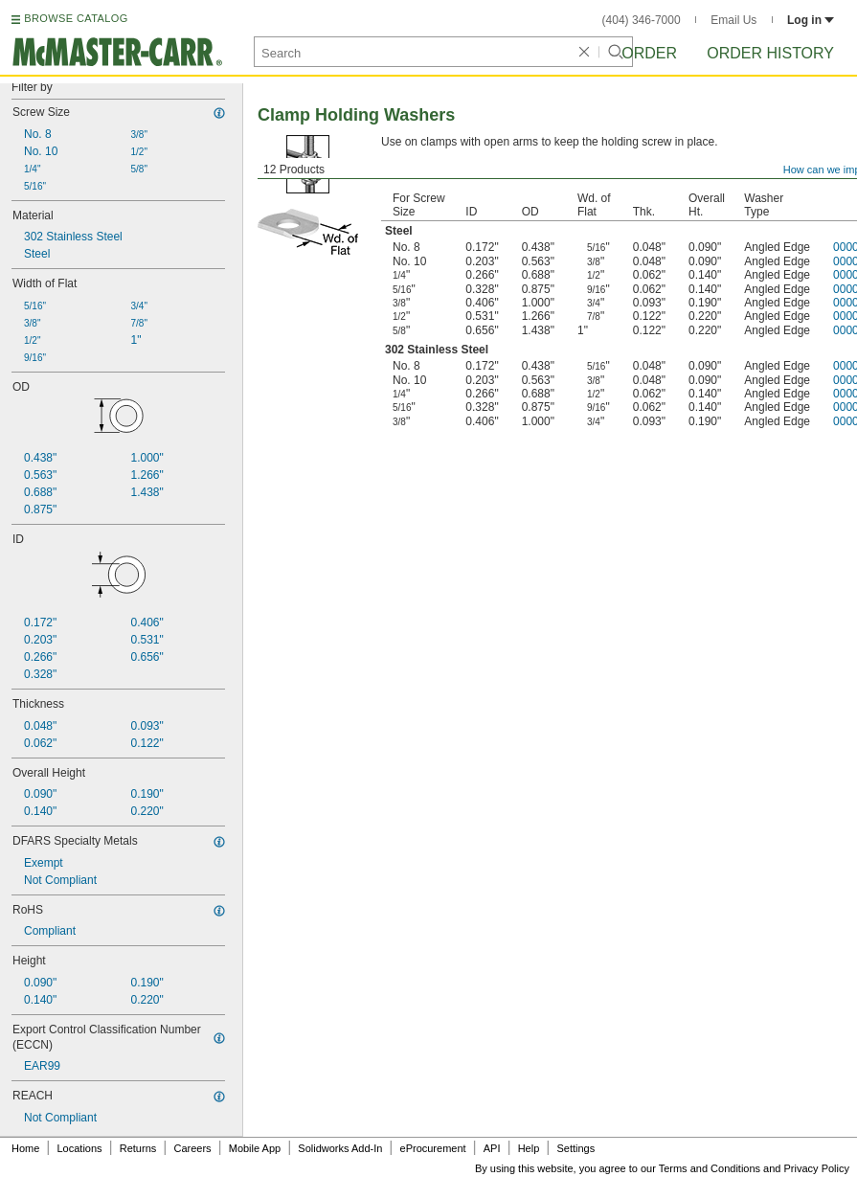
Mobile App (255, 1148)
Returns (138, 1148)
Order (649, 53)
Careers (192, 1148)
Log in (810, 20)
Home (25, 1148)
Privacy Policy (816, 1168)
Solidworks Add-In (340, 1148)
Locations (79, 1148)
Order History (770, 53)
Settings (575, 1148)
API (492, 1148)
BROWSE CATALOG (75, 18)
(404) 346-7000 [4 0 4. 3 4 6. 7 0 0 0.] (641, 20)
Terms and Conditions (709, 1168)
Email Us (733, 20)
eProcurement (433, 1148)
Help (529, 1148)
